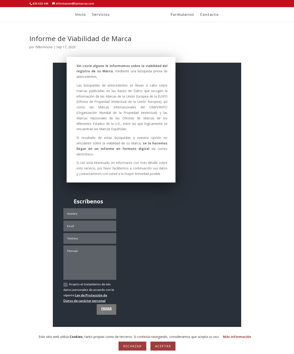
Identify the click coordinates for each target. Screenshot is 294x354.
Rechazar (132, 346)
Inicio (78, 15)
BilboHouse (44, 47)
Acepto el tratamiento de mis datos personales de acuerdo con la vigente (88, 292)
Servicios (98, 15)
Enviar (106, 309)
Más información (237, 336)
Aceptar (163, 346)
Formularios (185, 15)
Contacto (212, 15)
